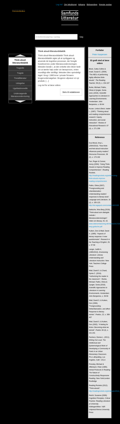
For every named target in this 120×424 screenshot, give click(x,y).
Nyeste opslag (105, 4)
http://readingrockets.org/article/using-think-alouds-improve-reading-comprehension (100, 178)
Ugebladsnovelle (20, 88)
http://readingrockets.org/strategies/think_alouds (100, 391)
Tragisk (20, 73)
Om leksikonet (70, 4)
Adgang (81, 4)
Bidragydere (92, 4)
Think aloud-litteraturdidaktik (20, 61)
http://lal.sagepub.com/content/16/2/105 (100, 205)
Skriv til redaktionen (71, 92)
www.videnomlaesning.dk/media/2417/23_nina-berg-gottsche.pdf (100, 225)
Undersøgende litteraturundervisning (20, 94)
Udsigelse (20, 83)
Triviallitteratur (20, 78)
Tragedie (20, 68)
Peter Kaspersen (99, 54)
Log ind (59, 4)
